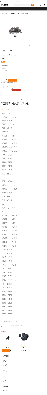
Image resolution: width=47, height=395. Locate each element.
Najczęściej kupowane (29, 363)
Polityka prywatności (40, 361)
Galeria (37, 370)
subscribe (23, 384)
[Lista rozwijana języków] (17, 1)
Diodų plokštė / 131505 (9, 105)
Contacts (18, 9)
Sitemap (27, 9)
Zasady (37, 363)
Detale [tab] (23, 109)
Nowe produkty (27, 361)
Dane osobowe (16, 359)
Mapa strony (38, 376)
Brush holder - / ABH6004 (9, 92)
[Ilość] (20, 80)
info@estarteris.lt (6, 364)
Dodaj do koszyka (28, 80)
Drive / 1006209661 (8, 98)
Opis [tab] (19, 109)
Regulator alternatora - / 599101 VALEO (8, 129)
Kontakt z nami (39, 374)
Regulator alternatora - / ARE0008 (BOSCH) (23, 345)
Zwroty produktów (16, 361)
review (18, 58)
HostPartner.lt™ (16, 393)
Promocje (26, 359)
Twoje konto (17, 356)
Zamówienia (15, 363)
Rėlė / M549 (39, 344)
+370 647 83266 (6, 361)
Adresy (14, 370)
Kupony (14, 372)
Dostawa (38, 359)
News (23, 9)
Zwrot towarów (39, 372)
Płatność (38, 368)
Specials (32, 9)
